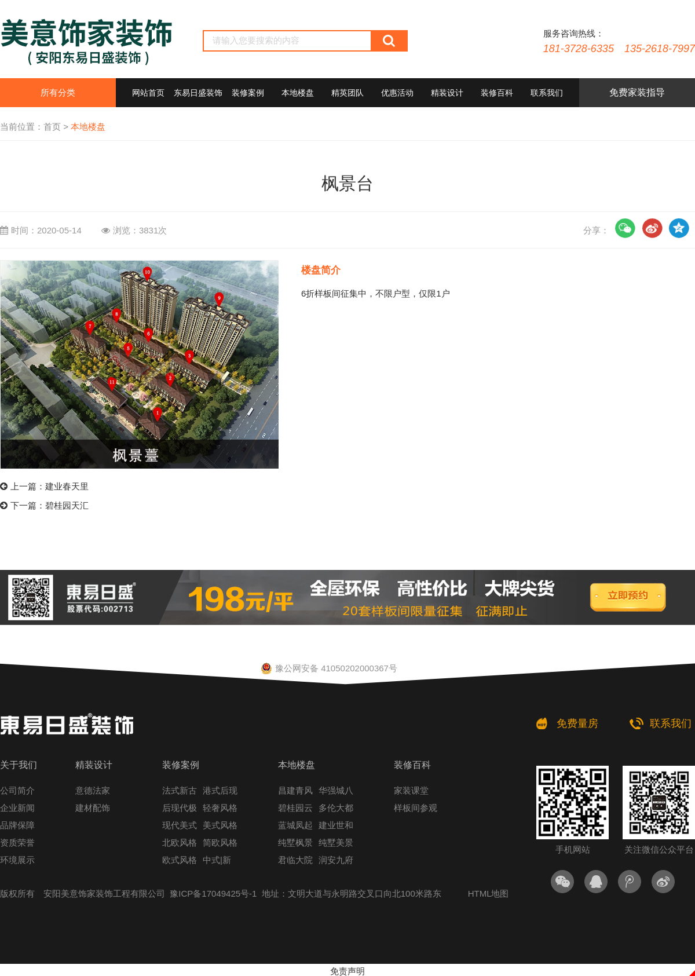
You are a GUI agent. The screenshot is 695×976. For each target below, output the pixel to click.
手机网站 (572, 810)
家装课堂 (411, 790)
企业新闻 (17, 808)
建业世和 (336, 825)
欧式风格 (179, 860)
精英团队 (347, 92)
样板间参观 (415, 808)
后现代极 (179, 808)
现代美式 (179, 825)
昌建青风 (295, 790)
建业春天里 (67, 486)
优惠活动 (397, 92)
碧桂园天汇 (67, 505)
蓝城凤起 (295, 825)
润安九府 (336, 860)
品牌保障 (17, 825)
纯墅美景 (336, 842)
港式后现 (220, 790)
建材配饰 (92, 808)
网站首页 (148, 92)
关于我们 (18, 765)
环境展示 (17, 860)
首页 (52, 126)
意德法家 (92, 790)
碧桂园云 (295, 808)
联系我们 (547, 92)
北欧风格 (179, 842)
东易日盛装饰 (198, 92)
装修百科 (497, 92)
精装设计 (447, 92)
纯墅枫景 (295, 842)
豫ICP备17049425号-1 (213, 893)
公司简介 (17, 790)
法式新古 (179, 790)
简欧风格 (220, 842)
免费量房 (577, 723)
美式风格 (220, 825)
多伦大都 (336, 808)
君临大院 (295, 860)
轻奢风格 (220, 808)
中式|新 (217, 860)
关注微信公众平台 (659, 810)
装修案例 (248, 92)
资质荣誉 (17, 842)
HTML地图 (488, 893)
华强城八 (336, 790)
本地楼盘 (297, 92)
